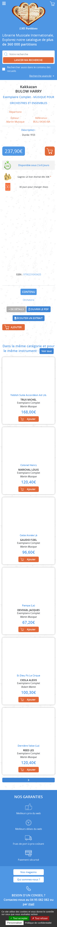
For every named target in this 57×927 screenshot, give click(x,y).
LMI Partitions (28, 28)
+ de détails (16, 309)
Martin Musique (15, 121)
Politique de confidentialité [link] (38, 922)
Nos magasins (28, 872)
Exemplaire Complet (17, 97)
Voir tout (46, 351)
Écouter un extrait (29, 318)
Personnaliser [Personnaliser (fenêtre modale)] (14, 922)
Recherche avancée (40, 76)
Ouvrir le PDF (38, 309)
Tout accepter (19, 918)
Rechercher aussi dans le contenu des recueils (29, 69)
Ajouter (50, 151)
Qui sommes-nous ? (28, 879)
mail (31, 904)
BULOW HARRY (28, 91)
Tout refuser (40, 918)
